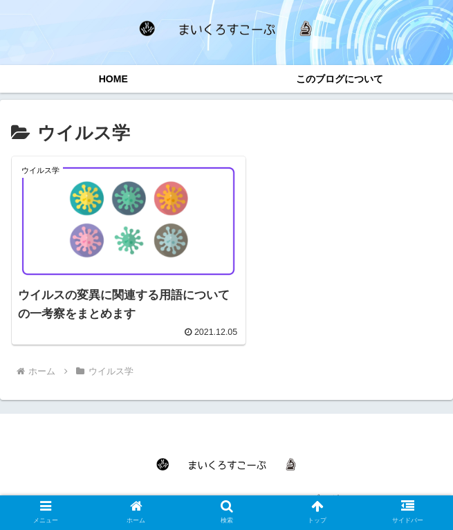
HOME (118, 485)
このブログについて (334, 485)
